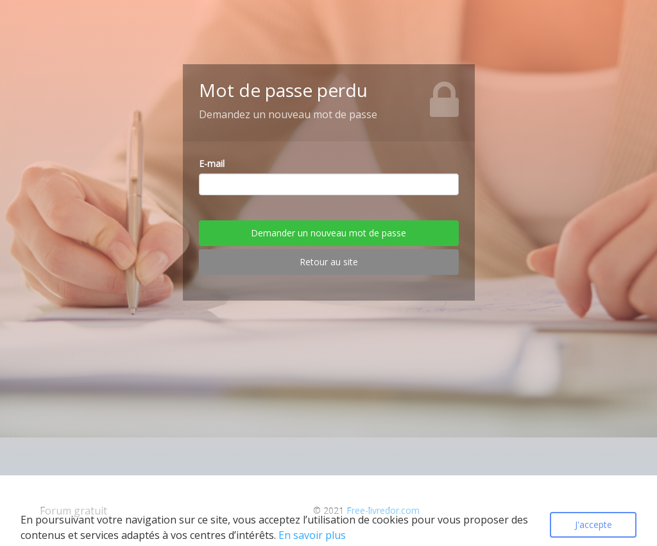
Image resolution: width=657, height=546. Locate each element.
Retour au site (329, 262)
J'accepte (593, 524)
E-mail (212, 163)
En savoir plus (312, 535)
